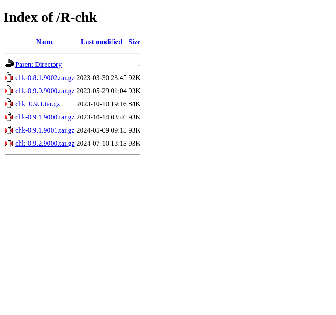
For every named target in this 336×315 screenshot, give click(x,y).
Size (135, 42)
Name (45, 42)
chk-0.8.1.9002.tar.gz (45, 77)
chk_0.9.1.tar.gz (37, 104)
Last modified (101, 42)
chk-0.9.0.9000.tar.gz (45, 90)
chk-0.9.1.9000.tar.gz (45, 117)
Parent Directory (38, 64)
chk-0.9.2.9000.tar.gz (45, 143)
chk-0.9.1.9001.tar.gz (45, 130)
